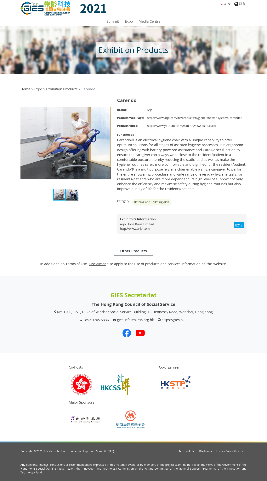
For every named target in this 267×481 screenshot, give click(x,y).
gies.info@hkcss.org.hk (135, 319)
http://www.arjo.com (135, 228)
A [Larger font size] (225, 4)
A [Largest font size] (228, 4)
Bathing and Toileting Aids (151, 202)
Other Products (133, 251)
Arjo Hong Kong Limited (137, 224)
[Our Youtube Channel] (140, 333)
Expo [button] (129, 21)
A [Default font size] (222, 4)
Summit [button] (112, 21)
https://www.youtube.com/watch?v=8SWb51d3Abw (181, 126)
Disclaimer (205, 451)
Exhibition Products (62, 89)
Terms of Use (187, 451)
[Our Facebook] (127, 333)
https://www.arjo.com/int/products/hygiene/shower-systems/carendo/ (194, 118)
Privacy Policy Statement (231, 451)
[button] (108, 101)
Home (25, 89)
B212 (238, 225)
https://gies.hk (173, 319)
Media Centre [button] (150, 21)
